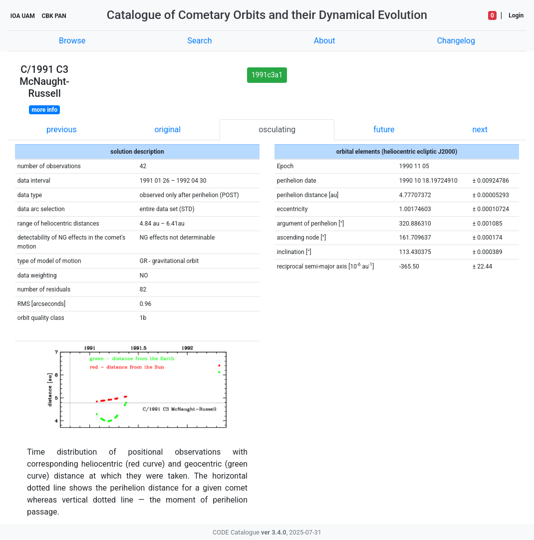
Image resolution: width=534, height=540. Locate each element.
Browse (72, 40)
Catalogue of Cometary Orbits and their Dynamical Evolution (267, 15)
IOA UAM (22, 15)
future (383, 129)
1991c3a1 (267, 75)
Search (199, 40)
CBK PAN (53, 15)
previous (61, 129)
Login (516, 15)
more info (44, 109)
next (480, 129)
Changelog (456, 40)
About (324, 40)
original (167, 129)
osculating (277, 129)
